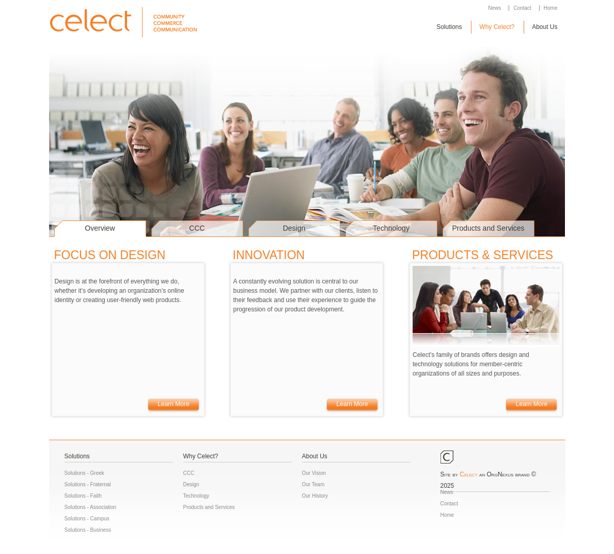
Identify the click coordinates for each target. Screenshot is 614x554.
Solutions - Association (91, 507)
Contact (522, 8)
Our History (315, 496)
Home (551, 8)
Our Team (313, 484)
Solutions (449, 27)
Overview (100, 228)
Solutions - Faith (83, 496)
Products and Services (488, 228)
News (494, 8)
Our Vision (314, 473)
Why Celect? (496, 27)
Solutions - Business (88, 530)
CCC (196, 228)
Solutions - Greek (84, 473)
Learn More (173, 404)
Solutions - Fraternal (88, 484)
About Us (544, 27)
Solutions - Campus (87, 518)
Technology (391, 228)
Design (294, 228)
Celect (468, 474)
